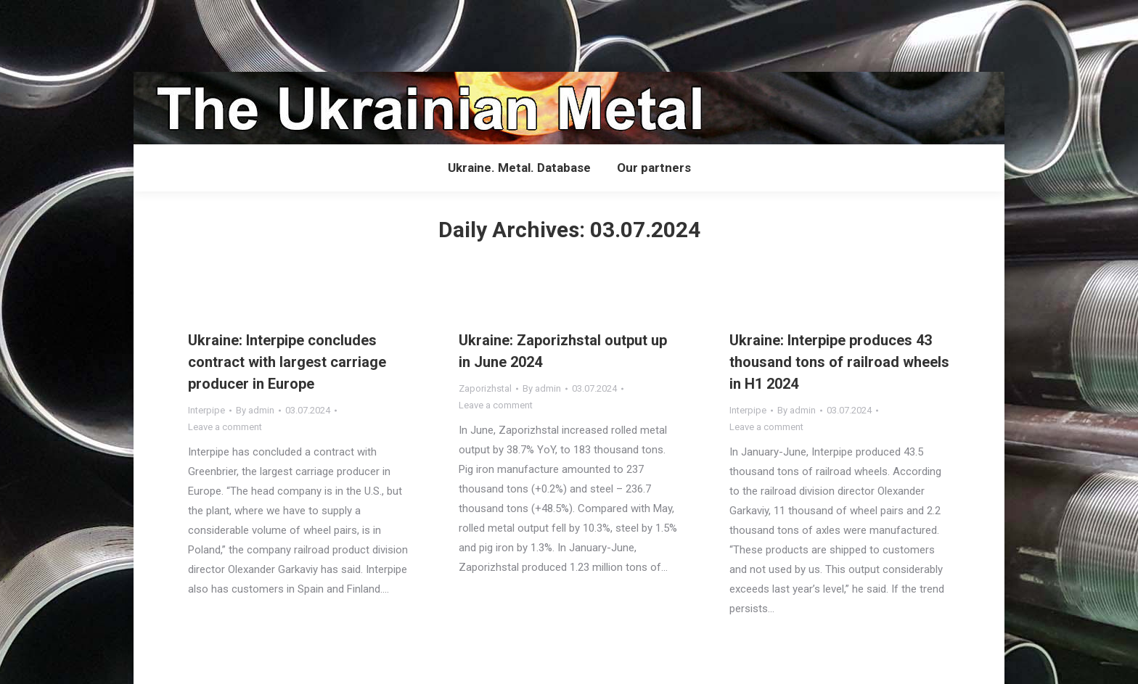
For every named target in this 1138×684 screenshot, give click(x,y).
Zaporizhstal (485, 388)
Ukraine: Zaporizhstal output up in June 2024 (563, 351)
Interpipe (206, 410)
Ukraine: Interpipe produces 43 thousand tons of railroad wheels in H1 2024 (839, 361)
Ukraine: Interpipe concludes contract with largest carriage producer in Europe (287, 361)
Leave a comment (225, 426)
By (255, 410)
